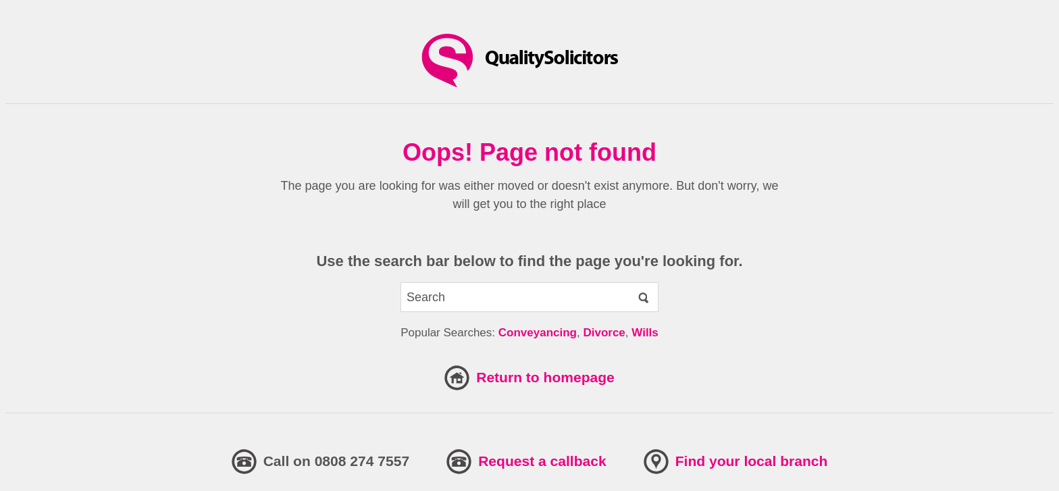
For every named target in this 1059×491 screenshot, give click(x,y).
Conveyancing (537, 332)
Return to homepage (545, 377)
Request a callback (542, 461)
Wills (644, 332)
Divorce (604, 332)
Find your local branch (751, 461)
